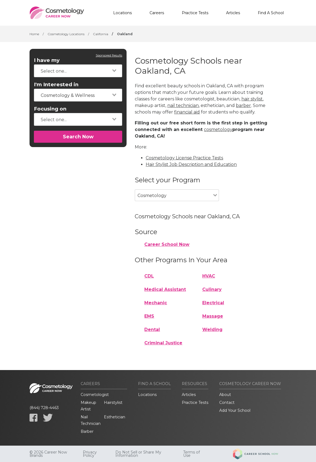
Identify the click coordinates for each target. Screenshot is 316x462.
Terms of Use (191, 454)
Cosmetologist (95, 394)
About (225, 394)
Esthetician (114, 417)
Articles (233, 12)
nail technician (183, 105)
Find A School (271, 12)
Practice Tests (195, 12)
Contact (227, 402)
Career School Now (166, 244)
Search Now (78, 136)
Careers (157, 12)
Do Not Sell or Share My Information (138, 454)
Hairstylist (113, 402)
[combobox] (78, 71)
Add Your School (234, 410)
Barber (87, 431)
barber (243, 105)
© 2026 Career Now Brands (48, 454)
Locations (122, 12)
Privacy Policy (90, 454)
